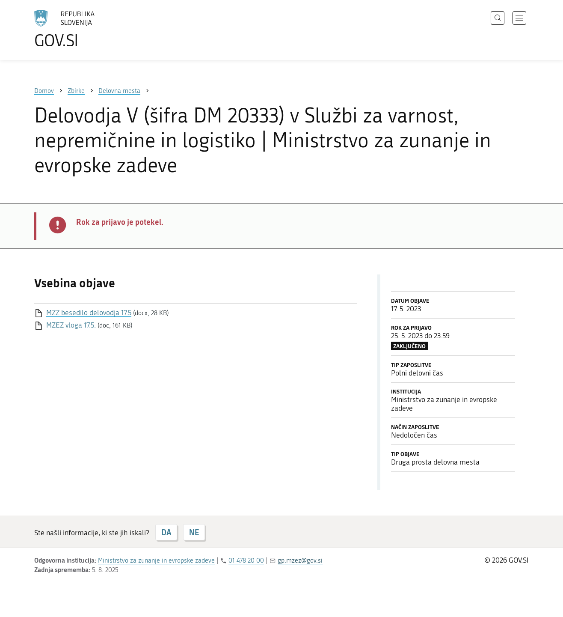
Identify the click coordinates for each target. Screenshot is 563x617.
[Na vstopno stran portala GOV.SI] (88, 29)
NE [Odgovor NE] (194, 532)
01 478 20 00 (246, 560)
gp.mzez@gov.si (300, 560)
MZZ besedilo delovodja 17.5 (88, 312)
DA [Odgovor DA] (166, 532)
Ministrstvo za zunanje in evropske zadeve (156, 560)
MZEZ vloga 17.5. (71, 325)
